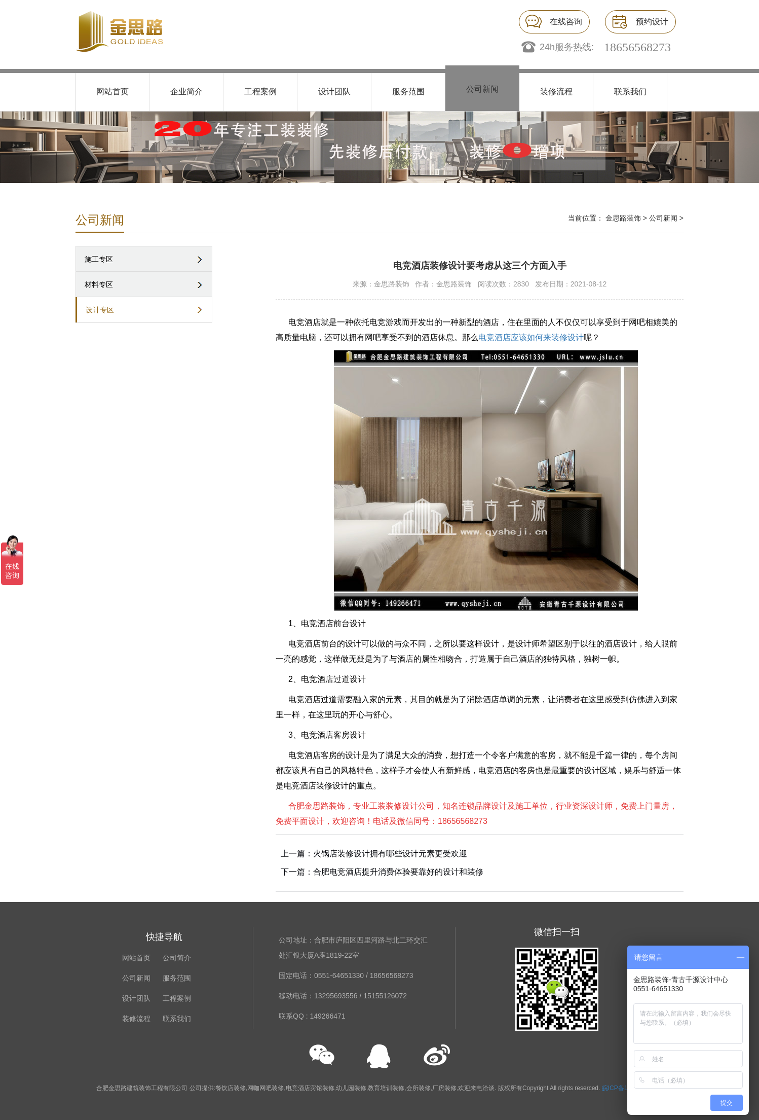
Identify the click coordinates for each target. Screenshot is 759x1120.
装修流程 (556, 91)
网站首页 (112, 91)
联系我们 (630, 91)
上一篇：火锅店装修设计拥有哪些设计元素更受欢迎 (374, 853)
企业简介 (186, 91)
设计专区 (100, 310)
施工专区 (99, 259)
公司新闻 (482, 89)
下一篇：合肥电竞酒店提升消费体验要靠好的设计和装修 (382, 872)
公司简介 (177, 958)
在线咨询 (566, 21)
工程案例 (260, 91)
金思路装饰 (623, 218)
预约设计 (652, 21)
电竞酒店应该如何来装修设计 (531, 337)
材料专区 (99, 284)
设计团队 (334, 91)
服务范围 (408, 91)
